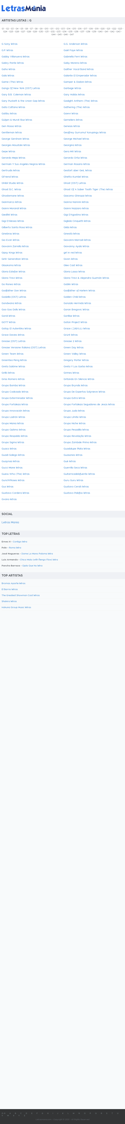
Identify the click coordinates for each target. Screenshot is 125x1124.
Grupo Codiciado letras (15, 392)
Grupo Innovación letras (16, 411)
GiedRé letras (9, 215)
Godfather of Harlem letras (79, 291)
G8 (36, 29)
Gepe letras (8, 151)
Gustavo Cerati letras (76, 487)
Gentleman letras (12, 133)
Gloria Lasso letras (74, 272)
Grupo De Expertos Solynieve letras (84, 392)
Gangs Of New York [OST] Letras (21, 88)
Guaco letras (9, 449)
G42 (112, 32)
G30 (41, 32)
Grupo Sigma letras (13, 442)
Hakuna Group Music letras (16, 607)
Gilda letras (70, 227)
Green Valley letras (75, 354)
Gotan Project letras (75, 322)
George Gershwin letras (15, 139)
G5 (22, 29)
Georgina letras (73, 145)
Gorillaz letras (71, 316)
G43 (118, 32)
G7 (31, 29)
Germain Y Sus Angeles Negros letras (23, 164)
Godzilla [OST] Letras (14, 297)
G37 (82, 32)
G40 (100, 32)
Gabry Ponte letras (13, 63)
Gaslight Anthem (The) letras (80, 101)
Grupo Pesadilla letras (76, 430)
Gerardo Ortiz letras (75, 158)
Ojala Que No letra (32, 566)
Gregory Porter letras (76, 360)
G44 (53, 35)
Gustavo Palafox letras (77, 493)
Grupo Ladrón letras (13, 417)
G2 (7, 29)
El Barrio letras (10, 589)
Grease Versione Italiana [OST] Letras (24, 348)
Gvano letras (9, 499)
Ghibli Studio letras (12, 183)
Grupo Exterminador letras (17, 398)
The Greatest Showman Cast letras (21, 595)
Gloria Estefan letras (13, 272)
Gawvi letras (71, 114)
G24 (5, 32)
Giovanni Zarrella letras (15, 246)
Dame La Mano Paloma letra (37, 554)
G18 (91, 29)
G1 (3, 29)
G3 (12, 29)
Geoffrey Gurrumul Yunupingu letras (85, 133)
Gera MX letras (72, 151)
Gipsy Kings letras (12, 253)
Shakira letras (9, 601)
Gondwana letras (11, 303)
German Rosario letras (77, 164)
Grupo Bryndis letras (76, 385)
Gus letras (7, 487)
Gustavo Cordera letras (15, 493)
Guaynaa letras (11, 461)
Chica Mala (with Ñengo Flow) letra (39, 560)
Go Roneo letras (11, 284)
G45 (60, 35)
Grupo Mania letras (13, 423)
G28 (29, 32)
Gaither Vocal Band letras (79, 69)
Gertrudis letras (11, 170)
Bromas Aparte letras (13, 583)
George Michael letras (76, 139)
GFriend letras (10, 177)
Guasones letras (73, 455)
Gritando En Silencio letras (79, 379)
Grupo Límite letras (75, 417)
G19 (96, 29)
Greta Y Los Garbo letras (78, 366)
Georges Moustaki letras (16, 145)
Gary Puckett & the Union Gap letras (23, 101)
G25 (11, 32)
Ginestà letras (72, 234)
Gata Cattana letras (13, 107)
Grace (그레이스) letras (77, 329)
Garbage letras (72, 88)
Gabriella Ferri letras (75, 57)
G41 (106, 32)
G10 (46, 29)
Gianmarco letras (12, 202)
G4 (17, 29)
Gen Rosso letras (11, 126)
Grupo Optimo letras (14, 430)
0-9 (3, 1113)
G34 (64, 32)
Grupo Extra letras (74, 398)
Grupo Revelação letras (77, 436)
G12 (57, 29)
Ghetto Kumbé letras (76, 177)
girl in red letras (73, 253)
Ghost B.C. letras (11, 189)
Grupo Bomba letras (13, 385)
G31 (47, 32)
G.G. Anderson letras (75, 44)
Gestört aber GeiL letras (78, 170)
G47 (72, 35)
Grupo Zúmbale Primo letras (80, 442)
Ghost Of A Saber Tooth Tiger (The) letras (88, 189)
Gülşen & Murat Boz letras (17, 120)
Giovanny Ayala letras (76, 246)
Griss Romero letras (13, 379)
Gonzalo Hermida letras (77, 303)
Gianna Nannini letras (76, 202)
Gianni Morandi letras (14, 208)
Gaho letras (8, 69)
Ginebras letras (10, 234)
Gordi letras (8, 316)
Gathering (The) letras (77, 107)
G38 (88, 32)
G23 (120, 29)
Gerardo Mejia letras (13, 158)
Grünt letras (71, 335)
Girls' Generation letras (15, 259)
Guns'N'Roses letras (13, 480)
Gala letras (8, 76)
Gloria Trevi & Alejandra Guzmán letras (86, 278)
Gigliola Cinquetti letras (77, 221)
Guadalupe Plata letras (77, 449)
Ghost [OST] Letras (75, 183)
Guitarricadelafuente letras (79, 474)
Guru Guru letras (73, 480)
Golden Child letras (75, 297)
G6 (26, 29)
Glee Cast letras (73, 265)
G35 (70, 32)
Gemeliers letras (73, 120)
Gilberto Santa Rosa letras (17, 227)
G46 (66, 35)
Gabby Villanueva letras (15, 57)
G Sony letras (9, 44)
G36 (76, 32)
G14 (68, 29)
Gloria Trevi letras (12, 278)
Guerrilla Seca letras (75, 468)
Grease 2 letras (73, 341)
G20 (103, 29)
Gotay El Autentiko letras (16, 329)
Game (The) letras (12, 82)
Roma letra (15, 548)
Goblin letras (71, 284)
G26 (17, 32)
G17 (85, 29)
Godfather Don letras (14, 291)
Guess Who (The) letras (15, 474)
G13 (63, 29)
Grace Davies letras (13, 335)
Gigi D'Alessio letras (13, 221)
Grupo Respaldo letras (15, 436)
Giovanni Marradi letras (77, 240)
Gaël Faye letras (73, 50)
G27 (23, 32)
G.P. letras (7, 50)
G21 (108, 29)
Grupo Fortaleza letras (15, 404)
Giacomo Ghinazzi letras (78, 196)
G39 (94, 32)
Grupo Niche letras (74, 423)
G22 (114, 29)
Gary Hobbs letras (74, 95)
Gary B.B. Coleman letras (16, 95)
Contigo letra (20, 542)
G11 (52, 29)
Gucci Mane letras (12, 468)
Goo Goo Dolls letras (13, 310)
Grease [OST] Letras (13, 341)
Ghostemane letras (13, 196)
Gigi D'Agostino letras (76, 215)
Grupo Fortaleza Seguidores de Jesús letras (89, 404)
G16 (80, 29)
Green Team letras (12, 354)
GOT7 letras (8, 322)
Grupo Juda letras (74, 411)
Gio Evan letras (10, 240)
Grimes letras (71, 373)
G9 (41, 29)
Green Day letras (73, 348)
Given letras (71, 259)
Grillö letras (8, 373)
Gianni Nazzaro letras (76, 208)
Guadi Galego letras (13, 455)
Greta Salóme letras (13, 366)
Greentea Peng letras (14, 360)
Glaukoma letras (11, 265)
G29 (35, 32)
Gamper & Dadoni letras (78, 82)
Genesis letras (72, 126)
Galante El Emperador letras (80, 76)
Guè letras (70, 461)
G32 (53, 32)
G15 (74, 29)
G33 (58, 32)
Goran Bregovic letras (76, 310)
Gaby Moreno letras (75, 63)
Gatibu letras (9, 114)
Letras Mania (10, 522)
